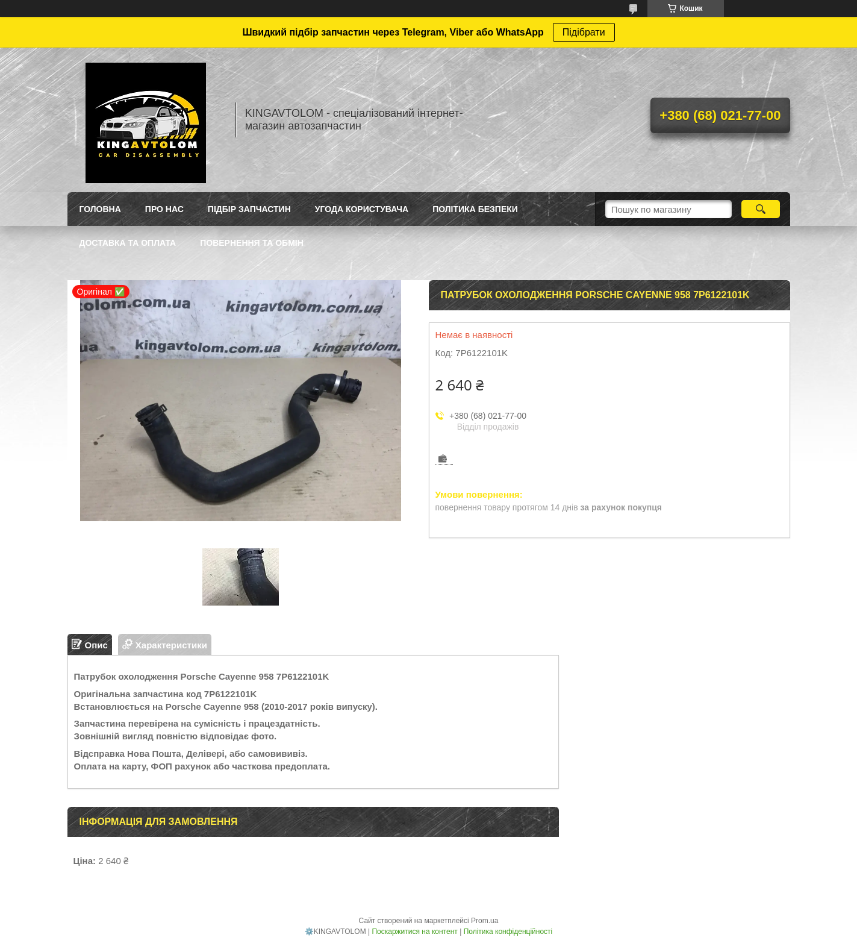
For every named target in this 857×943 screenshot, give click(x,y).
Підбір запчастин (249, 209)
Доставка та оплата (127, 243)
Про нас (164, 209)
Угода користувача (361, 209)
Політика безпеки (475, 209)
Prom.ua (484, 920)
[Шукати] (761, 209)
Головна (100, 209)
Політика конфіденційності (508, 931)
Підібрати (584, 32)
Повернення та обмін (252, 243)
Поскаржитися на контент (414, 931)
